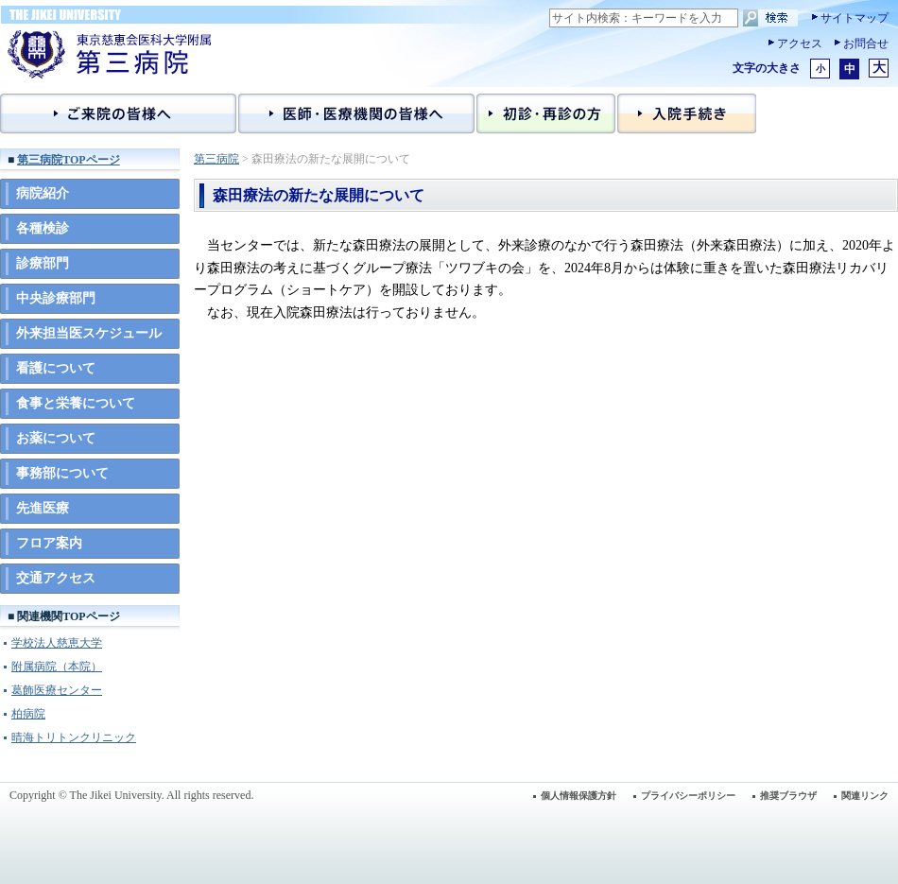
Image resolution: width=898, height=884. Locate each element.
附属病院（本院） (56, 666)
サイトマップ (854, 18)
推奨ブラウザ (788, 795)
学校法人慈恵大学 (56, 643)
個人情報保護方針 (578, 795)
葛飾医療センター (56, 690)
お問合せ (866, 43)
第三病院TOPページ (68, 159)
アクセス (799, 43)
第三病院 (216, 158)
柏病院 (28, 713)
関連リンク (865, 795)
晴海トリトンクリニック (73, 737)
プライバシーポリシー (688, 795)
